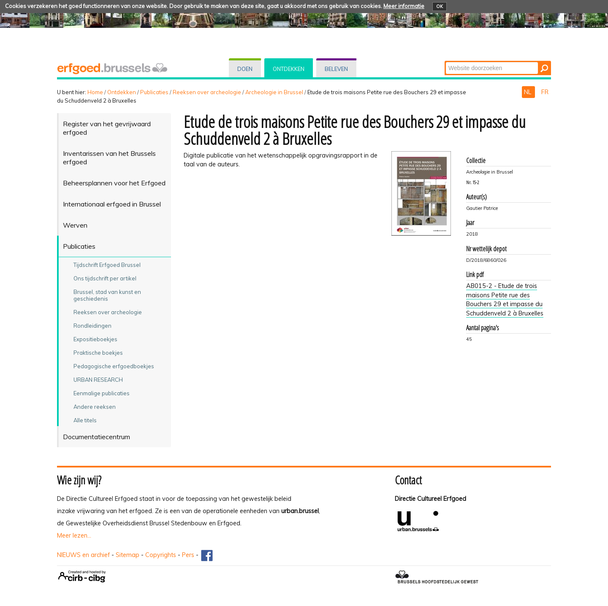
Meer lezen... (74, 535)
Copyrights (160, 555)
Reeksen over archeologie (207, 92)
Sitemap (127, 555)
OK (439, 6)
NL (528, 92)
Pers (188, 555)
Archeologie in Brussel (274, 92)
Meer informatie (403, 6)
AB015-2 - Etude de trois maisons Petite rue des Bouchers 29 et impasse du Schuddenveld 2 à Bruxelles (504, 299)
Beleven (336, 68)
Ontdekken (288, 68)
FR (544, 92)
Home (95, 92)
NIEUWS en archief (83, 555)
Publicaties (154, 92)
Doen (244, 68)
